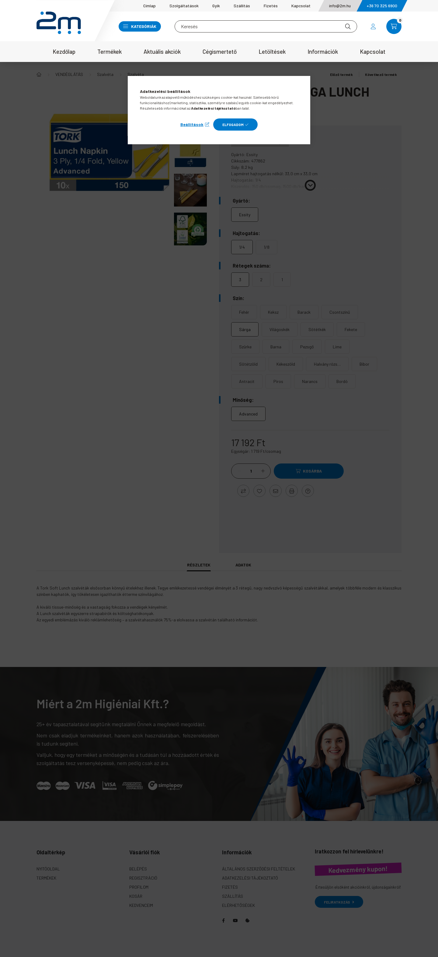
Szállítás (242, 5)
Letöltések (272, 51)
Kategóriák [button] (139, 26)
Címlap (149, 5)
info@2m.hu (340, 5)
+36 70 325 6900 (382, 5)
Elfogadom (233, 124)
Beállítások (191, 124)
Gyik (216, 5)
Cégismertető (220, 51)
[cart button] (393, 26)
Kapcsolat (301, 5)
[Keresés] (266, 26)
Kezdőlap (64, 51)
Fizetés (271, 5)
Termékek (109, 51)
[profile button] (373, 26)
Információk (323, 51)
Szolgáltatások (184, 5)
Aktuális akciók (162, 51)
